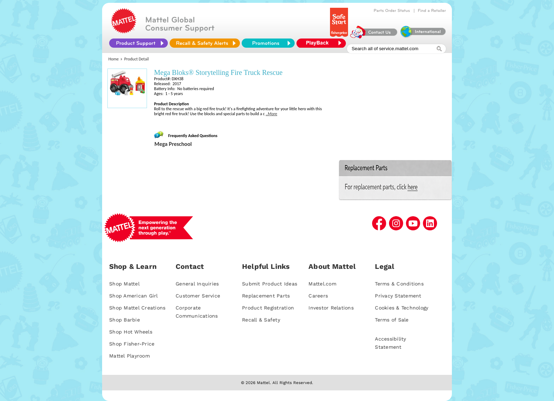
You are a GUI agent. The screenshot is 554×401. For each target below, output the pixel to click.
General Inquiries (197, 284)
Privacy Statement (398, 296)
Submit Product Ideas (269, 284)
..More (271, 113)
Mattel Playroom (129, 356)
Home (113, 59)
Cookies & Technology (401, 308)
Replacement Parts (266, 296)
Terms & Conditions (399, 284)
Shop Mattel (124, 284)
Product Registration (268, 308)
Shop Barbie (124, 320)
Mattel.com (322, 284)
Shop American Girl (133, 296)
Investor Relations (331, 308)
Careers (318, 296)
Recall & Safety (261, 320)
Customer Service (198, 296)
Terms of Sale (391, 320)
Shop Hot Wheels (130, 332)
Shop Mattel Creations (137, 308)
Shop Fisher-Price (131, 344)
